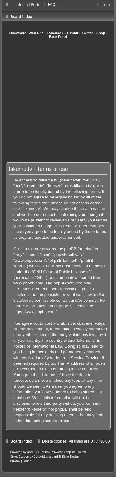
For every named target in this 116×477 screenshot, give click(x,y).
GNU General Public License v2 (62, 272)
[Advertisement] (58, 100)
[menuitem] (26, 4)
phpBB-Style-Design (65, 456)
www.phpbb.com (28, 283)
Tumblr (72, 33)
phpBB (32, 452)
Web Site (36, 33)
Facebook (55, 33)
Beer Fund (58, 36)
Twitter (87, 33)
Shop (100, 33)
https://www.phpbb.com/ (35, 312)
